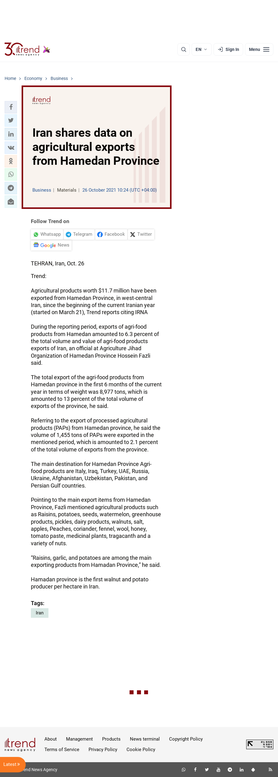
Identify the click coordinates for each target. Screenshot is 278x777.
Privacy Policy (103, 749)
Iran (40, 613)
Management (79, 739)
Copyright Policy (186, 739)
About (50, 739)
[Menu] (259, 49)
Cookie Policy (141, 749)
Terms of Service (61, 749)
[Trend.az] (27, 49)
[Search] (183, 49)
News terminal (145, 739)
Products (111, 739)
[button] (10, 107)
